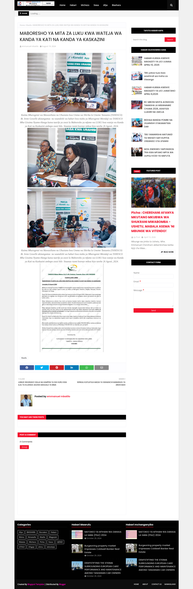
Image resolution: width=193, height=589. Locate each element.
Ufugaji (31, 547)
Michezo (32, 542)
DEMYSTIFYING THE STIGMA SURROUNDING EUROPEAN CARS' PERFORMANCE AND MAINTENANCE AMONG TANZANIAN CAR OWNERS (102, 567)
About (145, 584)
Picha (42, 542)
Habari (53, 532)
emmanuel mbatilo (30, 46)
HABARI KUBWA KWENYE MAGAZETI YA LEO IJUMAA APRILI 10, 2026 (157, 61)
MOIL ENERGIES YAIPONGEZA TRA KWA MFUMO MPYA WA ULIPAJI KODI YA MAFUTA (159, 152)
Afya (21, 532)
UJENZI (60, 542)
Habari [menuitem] (73, 5)
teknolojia (51, 547)
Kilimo (21, 537)
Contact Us (156, 584)
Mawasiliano (170, 584)
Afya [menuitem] (105, 5)
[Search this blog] (148, 39)
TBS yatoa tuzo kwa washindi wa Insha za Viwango (156, 76)
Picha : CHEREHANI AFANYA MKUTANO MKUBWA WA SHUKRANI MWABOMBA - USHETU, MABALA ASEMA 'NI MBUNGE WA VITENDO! (153, 221)
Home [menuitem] (62, 5)
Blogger (62, 584)
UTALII (21, 547)
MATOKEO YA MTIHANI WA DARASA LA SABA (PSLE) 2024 (102, 533)
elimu (40, 547)
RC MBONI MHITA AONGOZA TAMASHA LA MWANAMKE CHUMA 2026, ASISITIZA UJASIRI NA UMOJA (159, 107)
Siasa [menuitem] (96, 5)
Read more (169, 252)
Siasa (51, 542)
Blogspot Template (36, 584)
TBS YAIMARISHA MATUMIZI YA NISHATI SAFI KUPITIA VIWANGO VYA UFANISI (158, 138)
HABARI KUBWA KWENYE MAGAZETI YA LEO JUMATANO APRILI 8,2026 (159, 91)
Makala (22, 542)
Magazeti (53, 537)
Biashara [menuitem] (116, 5)
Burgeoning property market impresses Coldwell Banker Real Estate (101, 549)
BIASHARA (31, 532)
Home (22, 25)
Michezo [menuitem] (85, 5)
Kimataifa (32, 537)
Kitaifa (29, 25)
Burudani (43, 532)
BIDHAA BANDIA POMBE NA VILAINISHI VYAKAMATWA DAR (158, 123)
